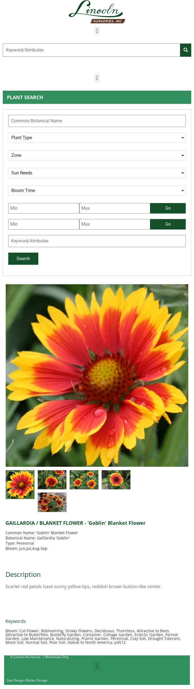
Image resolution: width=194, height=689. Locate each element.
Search (23, 258)
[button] (96, 30)
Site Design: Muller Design (27, 680)
